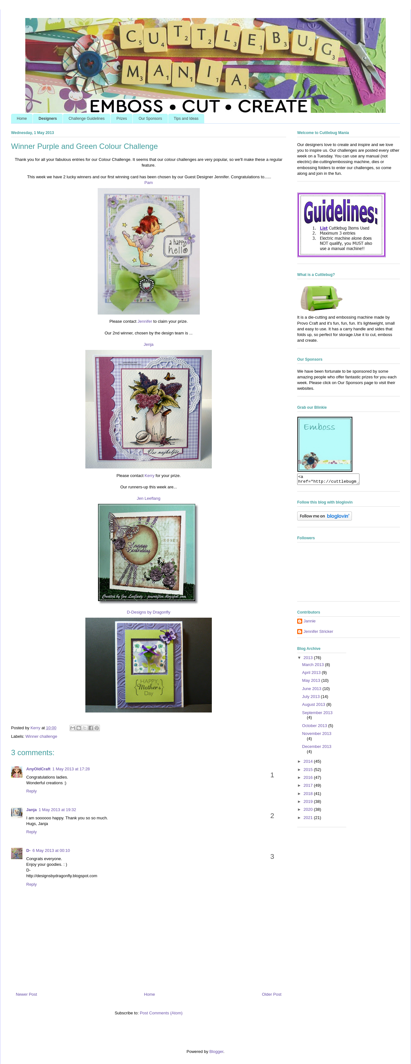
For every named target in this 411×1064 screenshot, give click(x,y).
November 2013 (317, 735)
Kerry (149, 475)
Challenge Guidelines (87, 118)
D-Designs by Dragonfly (148, 612)
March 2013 (313, 666)
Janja (31, 809)
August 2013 (314, 706)
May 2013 (312, 682)
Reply (31, 791)
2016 (309, 779)
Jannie (310, 623)
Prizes (121, 118)
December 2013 (317, 748)
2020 (309, 811)
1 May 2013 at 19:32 (57, 809)
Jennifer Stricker (318, 633)
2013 (309, 659)
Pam (148, 182)
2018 (309, 795)
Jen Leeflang (148, 498)
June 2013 (312, 690)
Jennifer (145, 321)
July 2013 (311, 698)
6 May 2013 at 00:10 (51, 850)
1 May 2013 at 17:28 (71, 769)
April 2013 (312, 674)
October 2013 (315, 727)
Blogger (216, 1051)
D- (28, 850)
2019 (309, 803)
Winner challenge (41, 736)
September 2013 (317, 714)
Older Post (271, 994)
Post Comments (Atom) (161, 1013)
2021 (309, 819)
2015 (309, 771)
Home (22, 118)
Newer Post (26, 994)
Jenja (148, 344)
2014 (309, 763)
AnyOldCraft (38, 769)
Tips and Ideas (186, 118)
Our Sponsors (150, 118)
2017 (309, 787)
